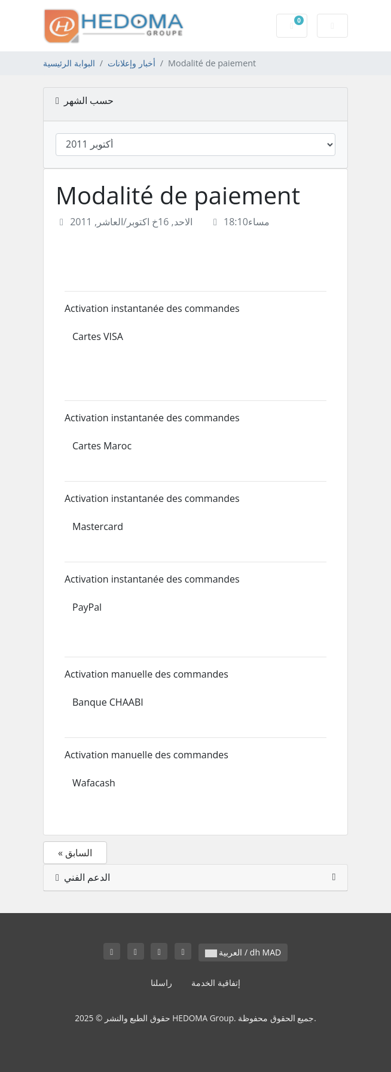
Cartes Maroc (102, 445)
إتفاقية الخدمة (215, 982)
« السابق (75, 852)
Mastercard (97, 526)
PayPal (87, 607)
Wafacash (93, 782)
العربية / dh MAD (243, 952)
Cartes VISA (97, 336)
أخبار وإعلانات (131, 63)
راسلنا (161, 982)
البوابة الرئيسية (69, 63)
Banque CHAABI (107, 702)
